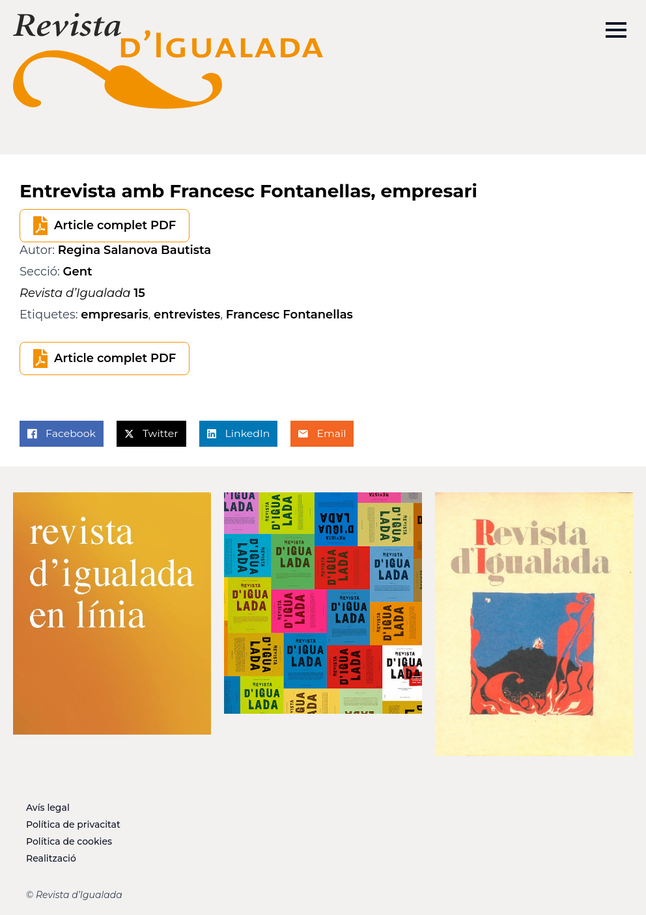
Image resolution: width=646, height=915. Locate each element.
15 (82, 293)
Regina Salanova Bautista (134, 250)
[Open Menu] (616, 30)
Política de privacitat (73, 824)
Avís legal (48, 807)
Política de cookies (69, 841)
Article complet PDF (115, 225)
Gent (77, 271)
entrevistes (187, 314)
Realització (51, 858)
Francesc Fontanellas (289, 314)
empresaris (114, 314)
